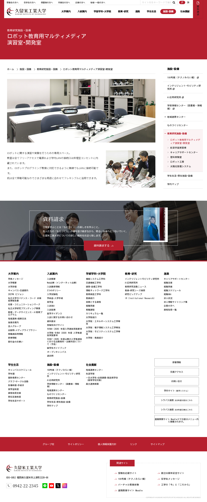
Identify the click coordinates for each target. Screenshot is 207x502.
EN (188, 2)
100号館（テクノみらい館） (181, 77)
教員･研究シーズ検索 (135, 290)
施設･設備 (168, 11)
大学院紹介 (91, 317)
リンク (133, 444)
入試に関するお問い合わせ (60, 317)
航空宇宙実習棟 (178, 148)
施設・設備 (25, 69)
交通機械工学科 (93, 283)
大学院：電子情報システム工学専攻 (103, 328)
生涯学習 (90, 374)
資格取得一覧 (170, 310)
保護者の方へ (47, 2)
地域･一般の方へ (97, 2)
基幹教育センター (16, 378)
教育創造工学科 (93, 294)
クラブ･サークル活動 (18, 381)
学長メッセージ (15, 279)
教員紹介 (90, 298)
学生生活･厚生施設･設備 (180, 176)
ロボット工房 (177, 162)
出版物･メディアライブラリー (22, 330)
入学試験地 (52, 294)
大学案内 (66, 11)
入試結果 (51, 310)
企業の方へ (80, 2)
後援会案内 (13, 322)
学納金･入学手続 (55, 298)
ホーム (10, 69)
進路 (137, 11)
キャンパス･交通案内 (18, 290)
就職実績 (90, 306)
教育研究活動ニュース (135, 287)
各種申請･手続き (16, 385)
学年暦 (11, 374)
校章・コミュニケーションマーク (24, 304)
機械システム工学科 (95, 279)
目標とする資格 (93, 302)
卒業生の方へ (64, 2)
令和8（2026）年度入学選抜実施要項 (64, 329)
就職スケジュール (172, 290)
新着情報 (176, 362)
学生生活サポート (16, 401)
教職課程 (90, 310)
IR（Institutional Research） (140, 298)
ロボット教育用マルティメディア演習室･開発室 (185, 141)
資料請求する (102, 245)
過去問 (50, 356)
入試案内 (82, 11)
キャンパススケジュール (20, 370)
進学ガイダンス (54, 314)
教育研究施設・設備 (19, 30)
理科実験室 (176, 157)
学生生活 (151, 11)
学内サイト (176, 391)
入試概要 (51, 279)
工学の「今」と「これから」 (176, 485)
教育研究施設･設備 (177, 133)
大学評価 (12, 287)
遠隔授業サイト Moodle (177, 420)
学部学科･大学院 (102, 11)
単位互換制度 (14, 397)
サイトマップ (157, 444)
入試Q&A (50, 306)
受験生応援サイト (127, 473)
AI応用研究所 (174, 97)
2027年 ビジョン (16, 294)
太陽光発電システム (180, 166)
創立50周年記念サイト (172, 473)
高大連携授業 (92, 384)
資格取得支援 (14, 393)
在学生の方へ (30, 2)
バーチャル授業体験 (128, 485)
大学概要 (12, 283)
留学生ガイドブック (56, 348)
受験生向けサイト (55, 325)
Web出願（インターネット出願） (62, 283)
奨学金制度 (13, 389)
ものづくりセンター (177, 125)
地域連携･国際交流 (17, 319)
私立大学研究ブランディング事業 (24, 308)
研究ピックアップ (133, 294)
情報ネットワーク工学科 (98, 290)
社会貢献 (185, 11)
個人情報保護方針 (107, 444)
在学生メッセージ (170, 479)
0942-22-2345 (25, 485)
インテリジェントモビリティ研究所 (142, 279)
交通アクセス (176, 372)
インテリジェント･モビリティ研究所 (184, 87)
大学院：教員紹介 (94, 338)
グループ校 (48, 444)
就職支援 (168, 283)
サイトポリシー (76, 444)
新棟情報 (12, 338)
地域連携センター (176, 117)
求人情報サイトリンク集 (175, 302)
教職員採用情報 (15, 334)
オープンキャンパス (56, 352)
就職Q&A (167, 294)
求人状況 (168, 298)
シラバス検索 (176, 400)
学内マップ (173, 184)
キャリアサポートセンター (184, 152)
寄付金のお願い (15, 342)
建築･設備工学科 (94, 287)
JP (182, 2)
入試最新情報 (53, 287)
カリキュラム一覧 (94, 314)
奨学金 (50, 302)
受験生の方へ (12, 2)
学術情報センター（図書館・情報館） (184, 107)
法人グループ (14, 326)
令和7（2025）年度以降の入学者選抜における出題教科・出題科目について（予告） (64, 341)
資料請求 (51, 321)
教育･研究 (123, 11)
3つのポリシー (54, 290)
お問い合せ (176, 381)
